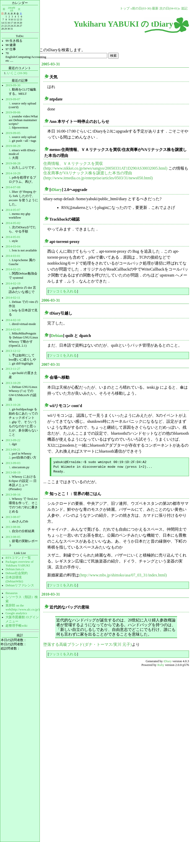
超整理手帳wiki (16, 625)
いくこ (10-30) (17, 73)
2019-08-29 (12, 146)
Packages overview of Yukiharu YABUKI (19, 563)
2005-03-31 (50, 64)
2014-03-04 (12, 246)
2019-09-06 (12, 112)
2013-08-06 (12, 527)
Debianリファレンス (19, 585)
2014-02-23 (12, 269)
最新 (155, 8)
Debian (57, 335)
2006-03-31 (50, 300)
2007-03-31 (50, 364)
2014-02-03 (12, 329)
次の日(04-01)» (169, 8)
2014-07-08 (12, 187)
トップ (125, 8)
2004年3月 (11, 9)
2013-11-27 (12, 369)
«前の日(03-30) (140, 8)
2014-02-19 (12, 283)
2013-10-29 (12, 383)
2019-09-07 (12, 99)
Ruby (160, 665)
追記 (184, 8)
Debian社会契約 (16, 573)
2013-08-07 (12, 517)
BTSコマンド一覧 (18, 558)
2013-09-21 (12, 449)
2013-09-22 (12, 440)
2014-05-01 (12, 237)
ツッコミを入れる (63, 291)
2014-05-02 (12, 223)
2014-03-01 (12, 256)
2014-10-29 (12, 173)
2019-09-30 (12, 85)
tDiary (56, 189)
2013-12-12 (12, 351)
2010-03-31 (50, 594)
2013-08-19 (12, 472)
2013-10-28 (12, 405)
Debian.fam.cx (14, 569)
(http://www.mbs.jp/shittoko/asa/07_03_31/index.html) (123, 575)
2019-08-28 (12, 163)
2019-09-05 (12, 133)
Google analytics (16, 613)
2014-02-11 (12, 297)
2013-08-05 (12, 537)
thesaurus (11, 593)
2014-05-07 (12, 210)
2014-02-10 (12, 320)
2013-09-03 (12, 463)
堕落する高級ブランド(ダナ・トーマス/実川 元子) (87, 644)
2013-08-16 (12, 494)
